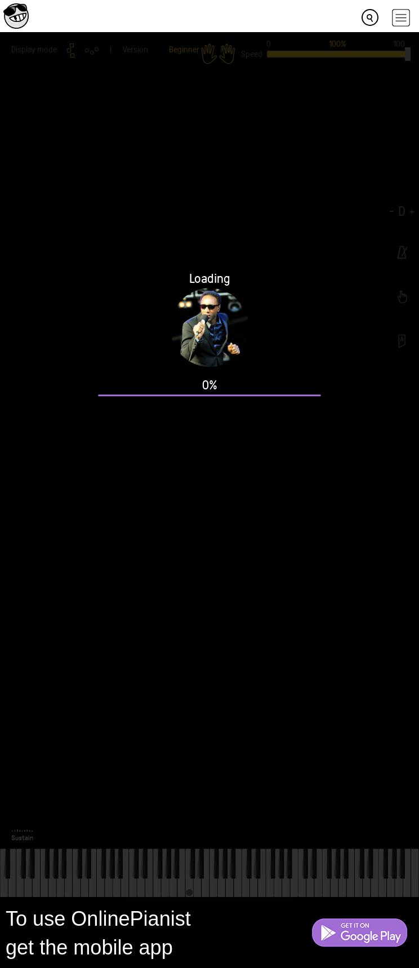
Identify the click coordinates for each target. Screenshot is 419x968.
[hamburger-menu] (401, 17)
